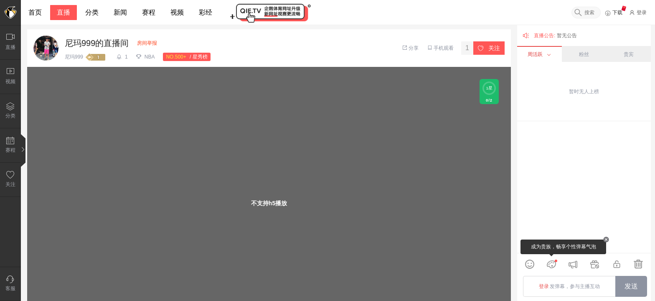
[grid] (584, 187)
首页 (35, 12)
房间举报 (147, 43)
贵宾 (629, 54)
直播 (63, 12)
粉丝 (584, 54)
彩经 (205, 12)
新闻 (120, 12)
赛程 (148, 12)
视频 (177, 12)
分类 (92, 12)
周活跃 (539, 54)
